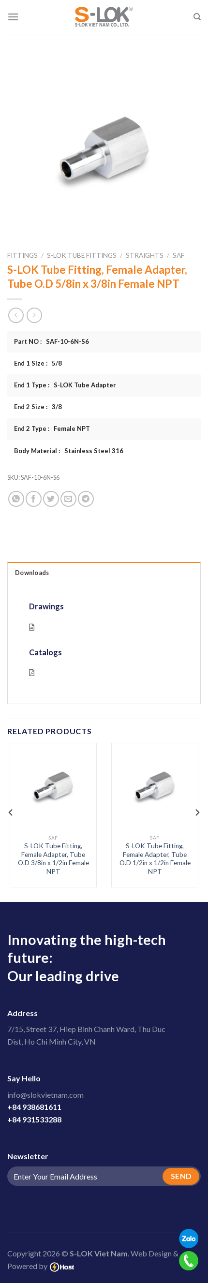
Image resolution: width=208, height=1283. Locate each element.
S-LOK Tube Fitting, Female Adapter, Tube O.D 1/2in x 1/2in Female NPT (155, 858)
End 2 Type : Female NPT (52, 428)
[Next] (197, 812)
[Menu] (13, 17)
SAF (178, 255)
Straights (144, 255)
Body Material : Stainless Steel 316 (68, 451)
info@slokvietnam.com (45, 1094)
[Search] (197, 17)
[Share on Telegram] (86, 499)
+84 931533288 (34, 1119)
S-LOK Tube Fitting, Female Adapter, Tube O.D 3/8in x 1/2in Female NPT (53, 858)
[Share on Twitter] (51, 499)
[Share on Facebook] (34, 499)
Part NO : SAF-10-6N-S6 (51, 341)
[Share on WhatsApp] (16, 499)
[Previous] (11, 812)
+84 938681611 (34, 1106)
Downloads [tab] (32, 572)
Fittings (22, 255)
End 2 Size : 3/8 (38, 407)
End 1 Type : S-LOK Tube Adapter (65, 385)
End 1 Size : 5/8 (38, 363)
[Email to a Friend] (68, 499)
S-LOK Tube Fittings (82, 255)
